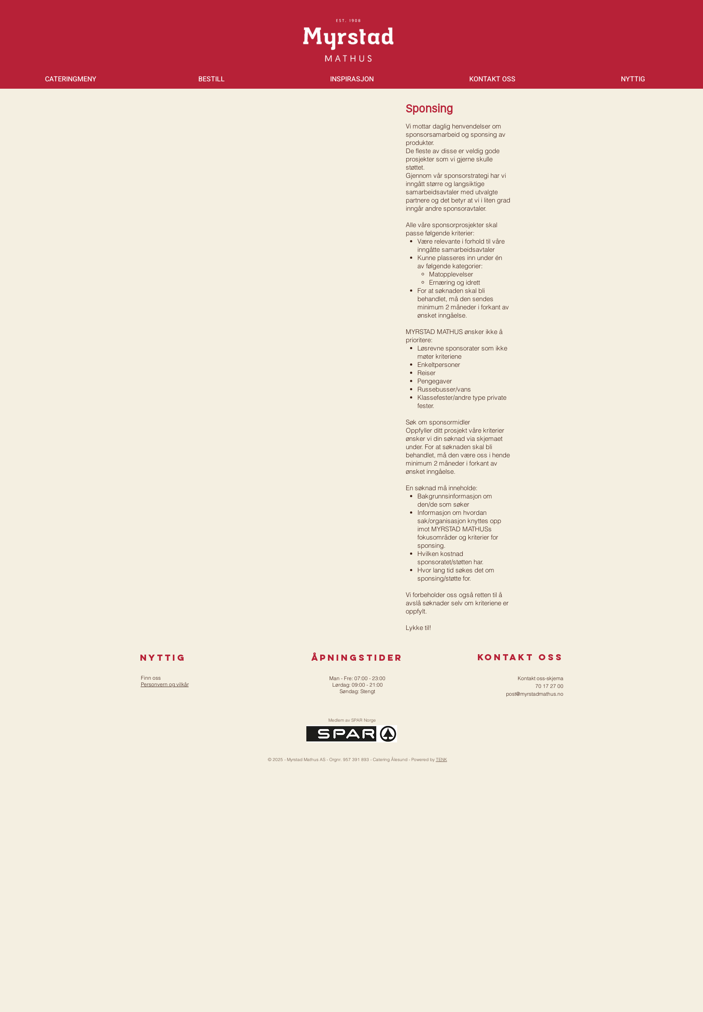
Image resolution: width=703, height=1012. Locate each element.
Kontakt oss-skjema (540, 678)
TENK (441, 759)
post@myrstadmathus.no (534, 694)
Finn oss (151, 678)
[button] (70, 79)
